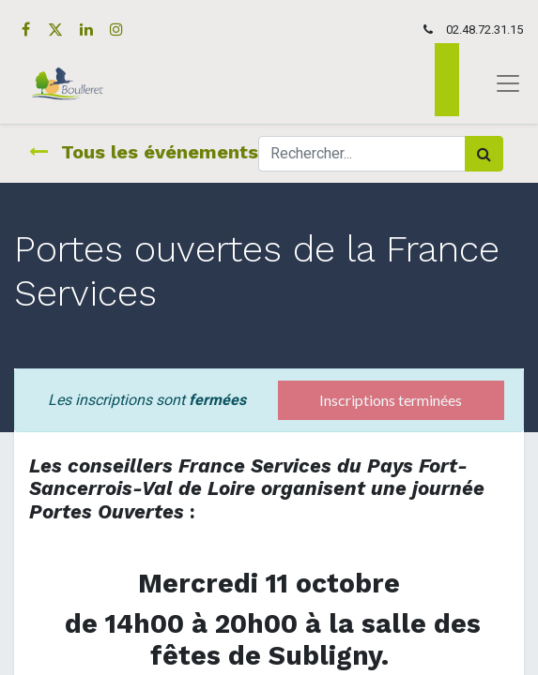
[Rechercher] (484, 154)
